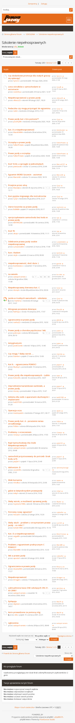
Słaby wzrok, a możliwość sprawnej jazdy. (28, 501)
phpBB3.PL (59, 717)
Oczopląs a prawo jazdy (19, 142)
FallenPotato (18, 145)
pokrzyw (16, 333)
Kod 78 (11, 231)
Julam (59, 331)
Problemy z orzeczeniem (19, 432)
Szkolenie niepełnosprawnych (51, 34)
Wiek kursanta (15, 480)
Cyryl (58, 109)
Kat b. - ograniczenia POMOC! (22, 364)
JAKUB (59, 320)
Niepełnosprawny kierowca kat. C (24, 287)
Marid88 (16, 549)
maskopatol (18, 413)
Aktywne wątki (11, 28)
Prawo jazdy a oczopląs (19, 153)
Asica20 (16, 514)
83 (45, 277)
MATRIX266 (17, 222)
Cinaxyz (16, 434)
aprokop (60, 588)
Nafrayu (16, 311)
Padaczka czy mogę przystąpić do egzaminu (29, 108)
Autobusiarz (61, 130)
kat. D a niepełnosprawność (21, 129)
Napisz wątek (9, 52)
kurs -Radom (14, 252)
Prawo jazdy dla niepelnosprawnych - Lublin (29, 375)
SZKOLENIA (30, 34)
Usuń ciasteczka (27, 707)
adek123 (60, 443)
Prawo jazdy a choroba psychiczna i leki (27, 330)
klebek (21, 46)
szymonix (60, 207)
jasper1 (59, 365)
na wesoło (13, 274)
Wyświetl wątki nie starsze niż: (29, 635)
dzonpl (16, 290)
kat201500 (17, 402)
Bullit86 (16, 209)
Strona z (51, 63)
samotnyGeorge (62, 468)
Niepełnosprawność (17, 577)
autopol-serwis (19, 276)
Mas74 (59, 602)
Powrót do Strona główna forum (17, 653)
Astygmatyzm (15, 343)
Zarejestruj (32, 3)
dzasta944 (17, 569)
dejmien (16, 604)
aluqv (15, 233)
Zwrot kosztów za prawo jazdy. (23, 206)
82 (41, 277)
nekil (15, 111)
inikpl (15, 493)
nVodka (16, 482)
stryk (15, 255)
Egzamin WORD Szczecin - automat (25, 174)
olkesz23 (17, 100)
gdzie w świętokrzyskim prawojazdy (25, 490)
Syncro (16, 81)
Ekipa (17, 707)
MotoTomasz (61, 534)
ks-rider (59, 274)
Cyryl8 (59, 87)
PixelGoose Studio (47, 719)
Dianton (16, 356)
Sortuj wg (27, 639)
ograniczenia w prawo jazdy (21, 319)
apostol (16, 558)
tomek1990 (17, 528)
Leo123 (59, 523)
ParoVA (59, 309)
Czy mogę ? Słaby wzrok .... (21, 353)
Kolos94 (16, 378)
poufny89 (17, 121)
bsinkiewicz (18, 266)
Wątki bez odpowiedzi (5, 28)
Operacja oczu (15, 410)
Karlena (18, 300)
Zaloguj (44, 3)
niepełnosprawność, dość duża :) (23, 263)
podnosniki (18, 345)
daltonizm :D (14, 467)
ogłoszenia (13, 623)
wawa (59, 480)
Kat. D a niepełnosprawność (21, 533)
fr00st (15, 426)
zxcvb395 (17, 470)
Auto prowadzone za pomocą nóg (24, 612)
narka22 (16, 322)
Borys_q (59, 567)
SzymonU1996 (19, 504)
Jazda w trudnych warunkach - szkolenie (27, 298)
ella (15, 46)
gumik (59, 264)
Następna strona (64, 636)
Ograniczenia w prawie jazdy (21, 566)
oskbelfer (60, 512)
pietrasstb (17, 166)
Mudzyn (16, 367)
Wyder (59, 502)
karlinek (59, 253)
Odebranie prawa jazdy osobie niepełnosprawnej (22, 242)
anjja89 (16, 536)
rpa (58, 218)
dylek (59, 411)
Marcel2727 (61, 164)
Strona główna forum (13, 34)
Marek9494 (17, 132)
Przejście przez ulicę (17, 185)
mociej (16, 391)
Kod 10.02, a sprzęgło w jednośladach (25, 164)
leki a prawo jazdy (16, 555)
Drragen (16, 580)
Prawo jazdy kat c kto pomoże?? (23, 119)
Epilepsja (12, 601)
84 (49, 277)
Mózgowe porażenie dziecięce (22, 309)
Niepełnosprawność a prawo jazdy (24, 97)
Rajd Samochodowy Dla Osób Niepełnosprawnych (22, 444)
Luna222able (18, 246)
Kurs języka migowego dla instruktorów (27, 196)
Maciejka (17, 188)
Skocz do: (68, 653)
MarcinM (16, 177)
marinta (59, 354)
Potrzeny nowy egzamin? (20, 512)
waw (58, 376)
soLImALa (17, 92)
